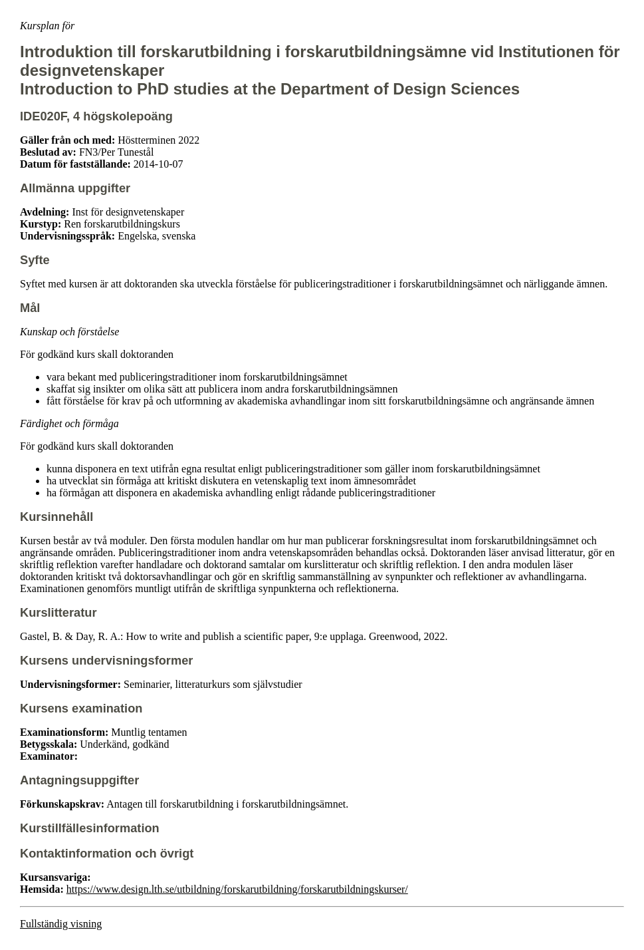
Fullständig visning (61, 923)
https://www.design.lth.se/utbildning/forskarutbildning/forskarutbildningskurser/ (237, 889)
